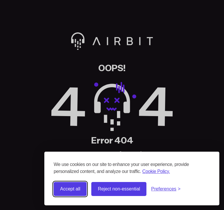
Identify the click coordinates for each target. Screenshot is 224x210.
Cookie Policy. (156, 171)
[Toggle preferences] (166, 189)
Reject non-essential (119, 188)
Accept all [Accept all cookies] (70, 188)
